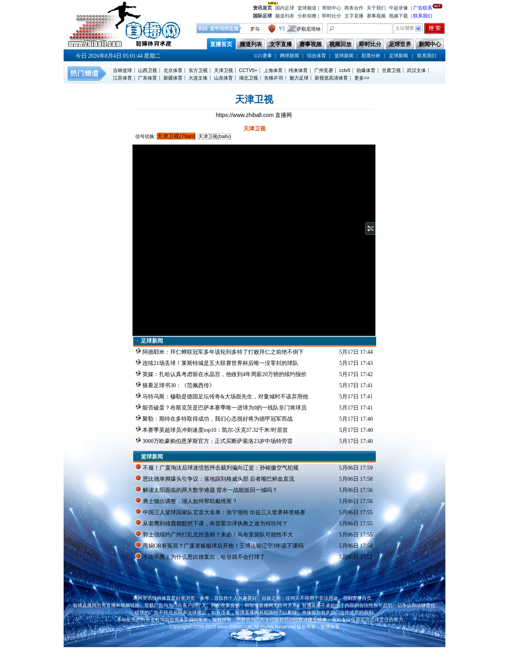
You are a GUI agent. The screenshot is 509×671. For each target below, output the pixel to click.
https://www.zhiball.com (245, 115)
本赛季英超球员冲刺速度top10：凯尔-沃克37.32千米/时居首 (211, 429)
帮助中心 (331, 8)
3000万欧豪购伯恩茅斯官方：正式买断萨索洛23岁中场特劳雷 (214, 440)
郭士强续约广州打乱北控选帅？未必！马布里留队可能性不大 (214, 534)
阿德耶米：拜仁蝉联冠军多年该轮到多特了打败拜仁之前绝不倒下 (219, 351)
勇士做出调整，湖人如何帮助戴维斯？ (186, 500)
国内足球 (284, 8)
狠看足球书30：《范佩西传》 (175, 384)
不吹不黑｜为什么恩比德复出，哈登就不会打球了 (200, 556)
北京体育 (173, 70)
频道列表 (284, 16)
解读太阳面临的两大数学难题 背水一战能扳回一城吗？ (206, 489)
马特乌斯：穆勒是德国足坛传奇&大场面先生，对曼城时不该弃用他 (221, 396)
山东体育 (223, 78)
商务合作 (353, 8)
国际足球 (262, 16)
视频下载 (398, 16)
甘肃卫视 (391, 70)
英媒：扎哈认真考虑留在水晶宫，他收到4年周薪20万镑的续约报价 (221, 373)
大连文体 (198, 78)
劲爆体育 (365, 70)
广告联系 (422, 7)
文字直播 (353, 16)
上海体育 (273, 70)
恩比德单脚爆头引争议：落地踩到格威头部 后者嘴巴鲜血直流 (214, 478)
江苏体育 (122, 78)
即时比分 (331, 16)
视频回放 (340, 44)
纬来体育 (298, 70)
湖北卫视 (248, 78)
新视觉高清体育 (331, 78)
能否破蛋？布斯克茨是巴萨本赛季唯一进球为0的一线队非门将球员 (221, 407)
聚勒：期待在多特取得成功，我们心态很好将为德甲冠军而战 (214, 418)
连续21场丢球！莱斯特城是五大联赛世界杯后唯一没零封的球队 (217, 362)
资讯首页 (262, 7)
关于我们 (376, 8)
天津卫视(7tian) (176, 136)
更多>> (361, 78)
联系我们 (422, 16)
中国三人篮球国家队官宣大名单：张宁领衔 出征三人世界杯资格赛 (220, 511)
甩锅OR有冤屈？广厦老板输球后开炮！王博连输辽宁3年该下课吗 (219, 545)
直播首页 (221, 44)
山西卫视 (147, 70)
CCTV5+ (248, 70)
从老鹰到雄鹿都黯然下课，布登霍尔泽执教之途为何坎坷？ (211, 523)
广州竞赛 (323, 70)
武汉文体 (416, 70)
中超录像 (398, 8)
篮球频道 (307, 8)
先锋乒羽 (273, 78)
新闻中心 (430, 44)
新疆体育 (173, 78)
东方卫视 (198, 70)
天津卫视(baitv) (214, 136)
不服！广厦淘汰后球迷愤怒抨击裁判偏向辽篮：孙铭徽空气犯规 (217, 467)
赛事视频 (376, 16)
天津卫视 (223, 70)
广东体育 (147, 78)
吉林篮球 (122, 70)
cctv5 (344, 70)
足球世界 (400, 44)
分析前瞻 (307, 16)
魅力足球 (299, 78)
